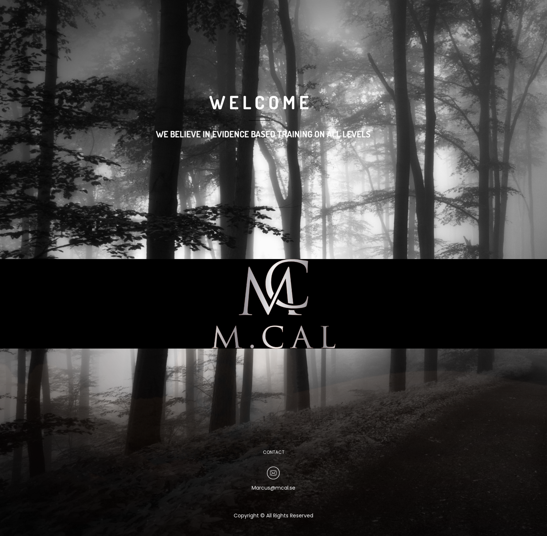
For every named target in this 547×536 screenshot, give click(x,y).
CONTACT (273, 452)
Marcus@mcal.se (273, 487)
